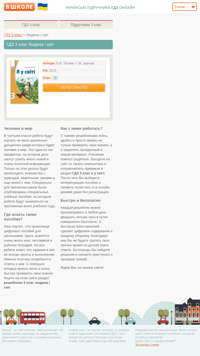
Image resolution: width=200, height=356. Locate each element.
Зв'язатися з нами (147, 344)
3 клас (31, 25)
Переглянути (74, 87)
